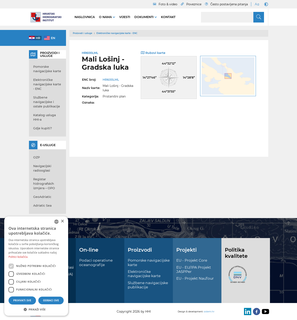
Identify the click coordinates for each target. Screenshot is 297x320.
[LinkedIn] (246, 311)
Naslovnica (85, 17)
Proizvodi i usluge (82, 33)
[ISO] (236, 277)
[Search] (232, 17)
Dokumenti (144, 17)
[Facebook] (255, 311)
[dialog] (36, 266)
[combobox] (56, 222)
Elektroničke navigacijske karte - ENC (116, 33)
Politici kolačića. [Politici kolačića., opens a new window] (18, 257)
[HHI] (47, 17)
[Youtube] (264, 311)
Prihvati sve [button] (22, 300)
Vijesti (124, 17)
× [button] (62, 221)
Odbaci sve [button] (51, 300)
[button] (36, 309)
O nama (106, 17)
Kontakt (168, 17)
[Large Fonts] (257, 4)
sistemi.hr (209, 311)
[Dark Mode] (265, 4)
